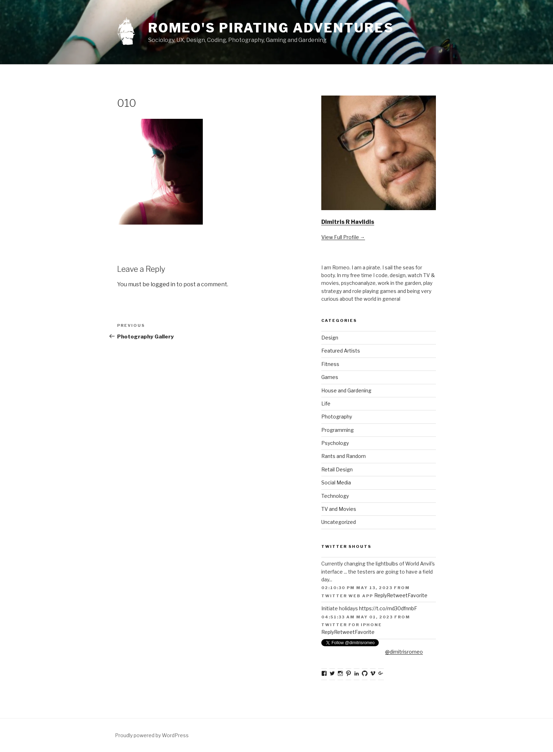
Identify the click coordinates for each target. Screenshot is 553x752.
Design (329, 338)
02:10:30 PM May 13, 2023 (357, 587)
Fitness (330, 364)
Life (325, 403)
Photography (336, 417)
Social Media (336, 482)
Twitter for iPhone (351, 624)
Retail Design (337, 469)
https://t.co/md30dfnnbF (388, 608)
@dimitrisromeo (404, 652)
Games (329, 377)
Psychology (335, 443)
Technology (335, 496)
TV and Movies (338, 509)
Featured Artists (340, 351)
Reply (380, 595)
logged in (163, 284)
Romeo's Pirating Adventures (271, 28)
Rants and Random (343, 456)
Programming (337, 430)
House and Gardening (346, 390)
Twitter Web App (347, 595)
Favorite (417, 595)
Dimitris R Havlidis (347, 222)
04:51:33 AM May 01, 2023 (357, 617)
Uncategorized (338, 522)
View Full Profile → (343, 237)
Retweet (397, 595)
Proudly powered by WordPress (152, 735)
